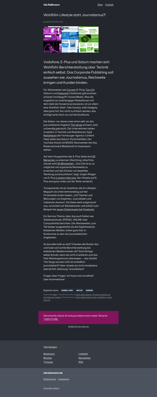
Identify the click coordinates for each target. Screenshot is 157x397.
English (109, 4)
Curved (71, 89)
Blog (55, 294)
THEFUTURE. (50, 319)
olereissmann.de (53, 372)
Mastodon (49, 353)
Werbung (89, 291)
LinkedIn (83, 353)
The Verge (76, 124)
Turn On (90, 89)
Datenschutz (49, 379)
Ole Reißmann (51, 4)
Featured (63, 93)
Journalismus (67, 291)
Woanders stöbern (51, 388)
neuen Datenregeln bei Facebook (75, 209)
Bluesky (47, 358)
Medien (79, 291)
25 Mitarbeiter (65, 163)
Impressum (63, 379)
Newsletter (84, 358)
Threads (48, 362)
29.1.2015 (53, 22)
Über (100, 4)
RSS (80, 362)
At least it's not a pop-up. (78, 326)
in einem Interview (66, 177)
